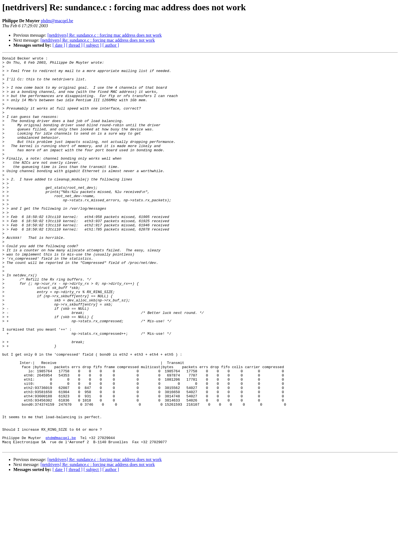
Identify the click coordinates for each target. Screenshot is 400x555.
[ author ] (110, 45)
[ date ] (58, 45)
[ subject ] (92, 45)
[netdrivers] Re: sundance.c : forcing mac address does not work (105, 35)
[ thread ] (74, 45)
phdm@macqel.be (57, 20)
